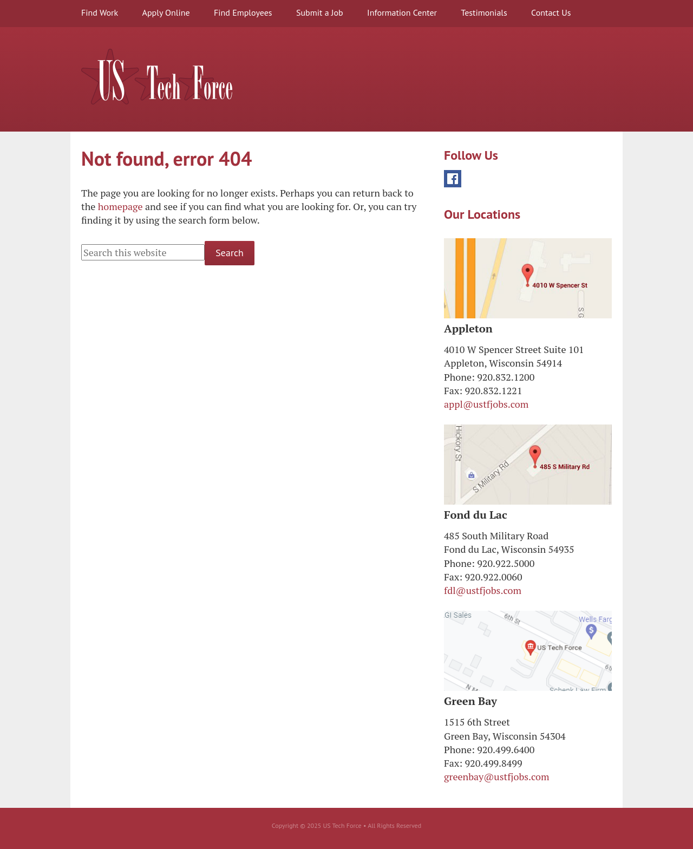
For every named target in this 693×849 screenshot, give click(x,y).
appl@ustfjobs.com (486, 403)
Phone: (459, 376)
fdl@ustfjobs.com (482, 590)
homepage (120, 206)
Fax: (453, 390)
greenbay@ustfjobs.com (497, 776)
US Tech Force (157, 77)
